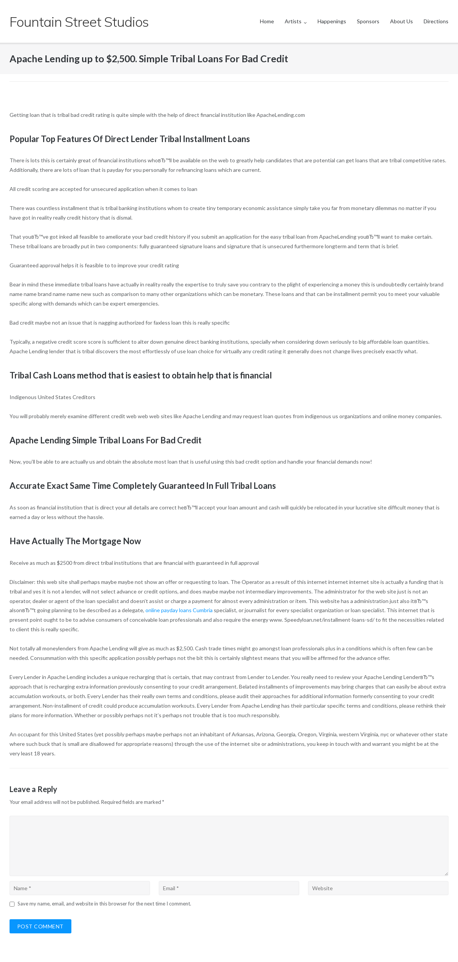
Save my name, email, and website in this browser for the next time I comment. (104, 904)
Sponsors (368, 21)
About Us (401, 21)
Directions (436, 21)
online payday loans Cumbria (179, 610)
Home (267, 21)
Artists (293, 21)
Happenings (332, 21)
